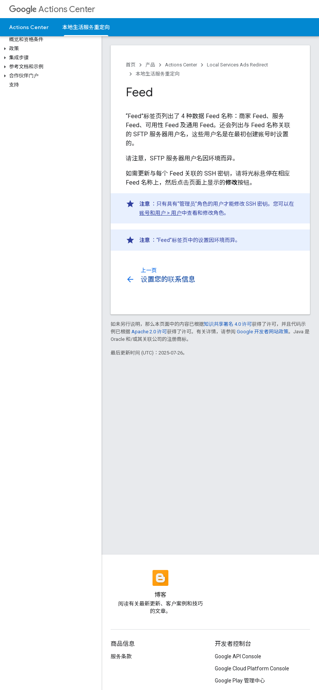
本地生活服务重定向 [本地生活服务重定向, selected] (86, 27)
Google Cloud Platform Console (252, 668)
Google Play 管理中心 (240, 681)
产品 (150, 65)
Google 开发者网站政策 (262, 331)
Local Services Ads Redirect (237, 65)
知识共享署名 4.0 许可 (228, 324)
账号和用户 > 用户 (160, 213)
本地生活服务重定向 (158, 74)
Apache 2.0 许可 (149, 331)
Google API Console (238, 656)
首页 (131, 65)
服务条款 (121, 656)
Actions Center (52, 9)
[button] (49, 48)
